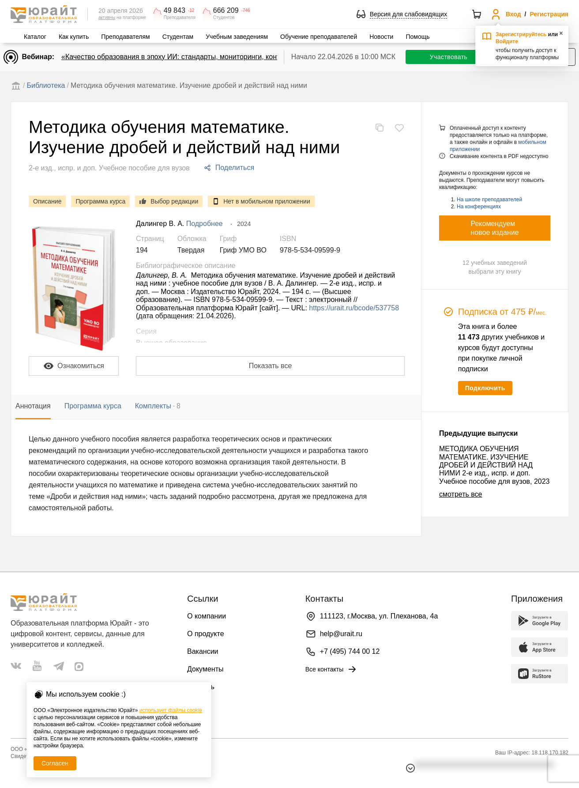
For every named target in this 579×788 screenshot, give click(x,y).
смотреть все (460, 494)
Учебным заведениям (237, 36)
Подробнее (204, 223)
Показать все (270, 365)
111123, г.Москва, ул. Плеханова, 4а (379, 616)
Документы (205, 669)
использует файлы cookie (170, 710)
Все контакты (331, 669)
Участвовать (448, 56)
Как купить (74, 36)
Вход (513, 14)
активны (106, 17)
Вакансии (202, 651)
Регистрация (549, 14)
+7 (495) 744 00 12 (350, 651)
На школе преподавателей (489, 199)
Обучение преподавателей (318, 36)
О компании (206, 616)
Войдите (507, 41)
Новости (381, 36)
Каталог (35, 36)
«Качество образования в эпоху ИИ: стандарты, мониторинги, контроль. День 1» (193, 56)
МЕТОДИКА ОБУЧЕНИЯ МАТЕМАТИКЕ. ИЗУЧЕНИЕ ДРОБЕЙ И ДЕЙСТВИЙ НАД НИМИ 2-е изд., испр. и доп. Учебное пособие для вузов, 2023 (494, 465)
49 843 (174, 10)
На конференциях (479, 207)
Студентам (178, 36)
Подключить (485, 388)
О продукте (205, 633)
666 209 (226, 10)
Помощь (417, 36)
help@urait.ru (341, 633)
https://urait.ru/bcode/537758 (354, 308)
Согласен (54, 763)
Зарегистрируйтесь (521, 34)
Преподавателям (125, 36)
